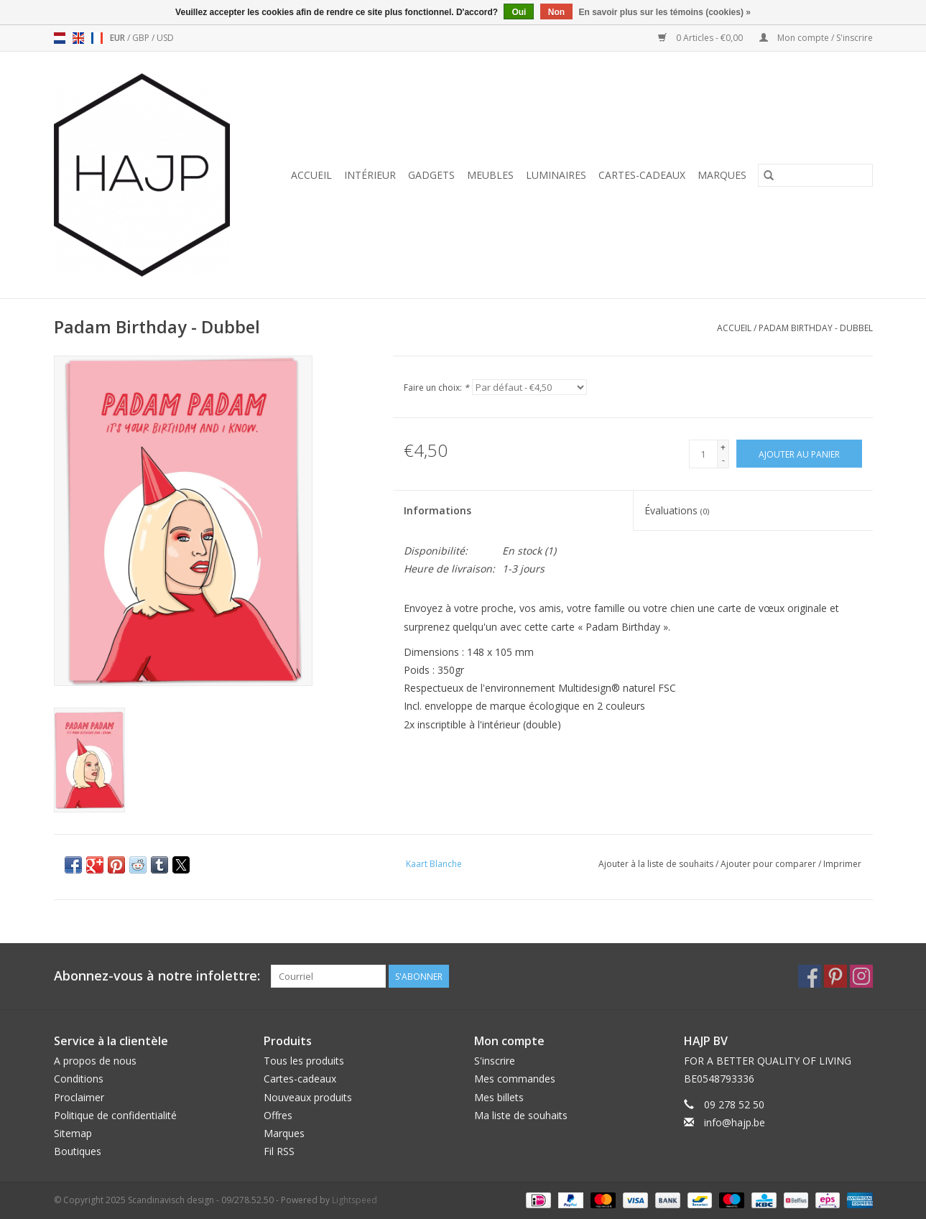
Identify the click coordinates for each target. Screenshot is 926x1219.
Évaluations (676, 510)
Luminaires (556, 175)
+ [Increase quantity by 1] (723, 447)
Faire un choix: (436, 387)
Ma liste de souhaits (521, 1115)
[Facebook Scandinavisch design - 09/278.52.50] (809, 976)
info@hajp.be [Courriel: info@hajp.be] (734, 1122)
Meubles (490, 175)
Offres (278, 1115)
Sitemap (73, 1133)
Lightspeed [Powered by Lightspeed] (354, 1200)
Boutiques (77, 1151)
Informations (437, 510)
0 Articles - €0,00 (701, 38)
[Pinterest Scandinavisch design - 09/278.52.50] (835, 976)
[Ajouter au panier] (799, 454)
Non (556, 12)
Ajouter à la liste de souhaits (657, 864)
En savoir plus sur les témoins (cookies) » (664, 12)
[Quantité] (703, 454)
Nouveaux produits (308, 1097)
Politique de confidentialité (115, 1115)
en (78, 38)
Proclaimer (79, 1097)
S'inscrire (494, 1060)
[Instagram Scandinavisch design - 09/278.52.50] (861, 976)
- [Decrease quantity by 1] (723, 460)
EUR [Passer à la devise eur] (118, 38)
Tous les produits (304, 1060)
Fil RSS (279, 1151)
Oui (518, 12)
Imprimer (842, 864)
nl (59, 38)
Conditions (78, 1078)
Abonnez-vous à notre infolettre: (157, 975)
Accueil (311, 175)
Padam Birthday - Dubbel (816, 328)
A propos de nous (95, 1060)
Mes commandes (514, 1078)
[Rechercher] (815, 175)
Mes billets (499, 1097)
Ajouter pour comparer (769, 864)
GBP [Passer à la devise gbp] (142, 38)
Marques (722, 175)
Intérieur (370, 175)
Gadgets (431, 175)
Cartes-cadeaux (641, 175)
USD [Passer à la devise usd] (165, 38)
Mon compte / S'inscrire (816, 38)
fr (97, 38)
